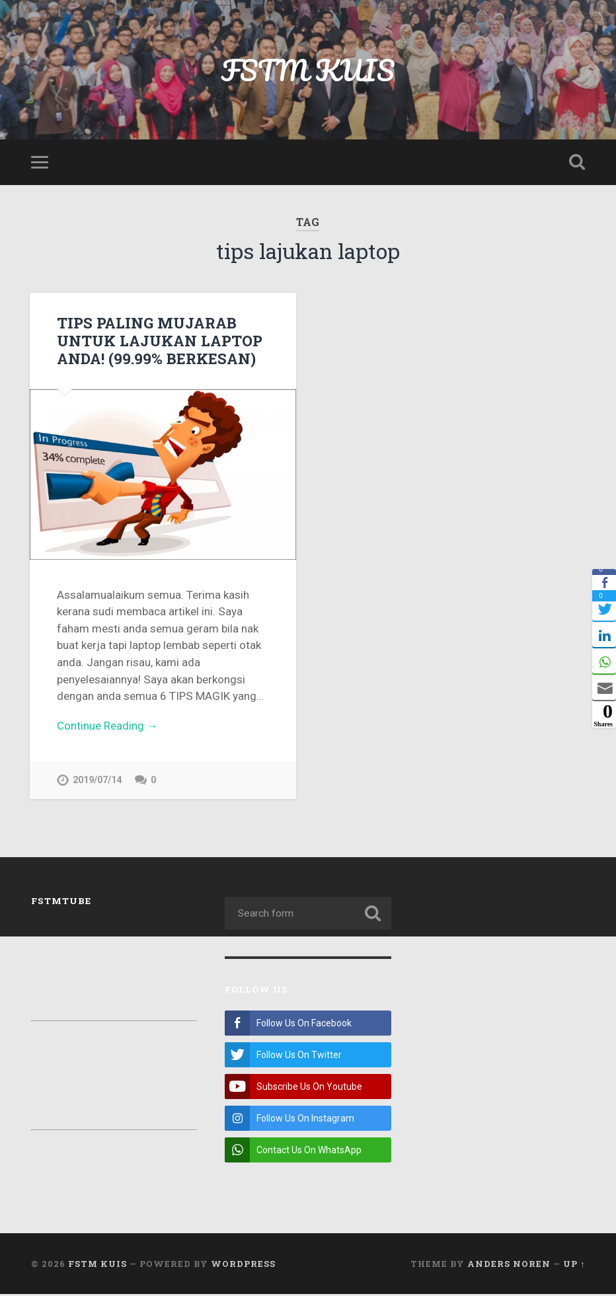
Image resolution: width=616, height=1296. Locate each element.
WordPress (243, 1265)
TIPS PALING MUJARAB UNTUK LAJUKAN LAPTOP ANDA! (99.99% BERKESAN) (159, 340)
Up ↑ (574, 1265)
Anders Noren (509, 1265)
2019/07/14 (97, 780)
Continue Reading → (107, 725)
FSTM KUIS (308, 69)
